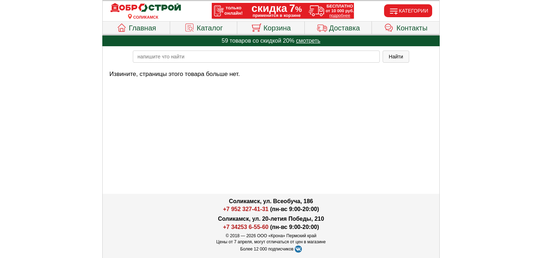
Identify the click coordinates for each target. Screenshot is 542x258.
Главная (136, 27)
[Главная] (146, 8)
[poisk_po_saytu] (256, 57)
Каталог (203, 27)
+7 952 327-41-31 (245, 209)
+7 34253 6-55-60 (245, 227)
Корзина (271, 27)
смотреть (308, 41)
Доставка (338, 27)
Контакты (405, 27)
